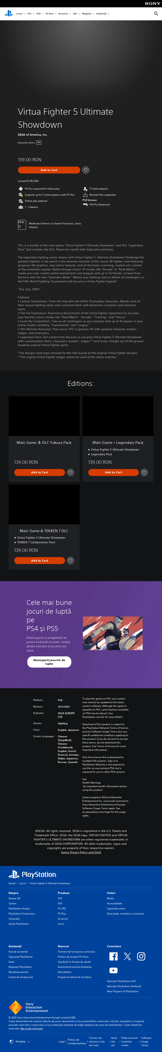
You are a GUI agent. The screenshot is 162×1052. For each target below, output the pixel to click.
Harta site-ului (114, 1041)
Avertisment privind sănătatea (75, 967)
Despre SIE (14, 898)
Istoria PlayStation (19, 923)
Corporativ (14, 918)
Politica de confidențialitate (77, 1041)
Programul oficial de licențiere (74, 977)
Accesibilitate (114, 903)
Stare (11, 962)
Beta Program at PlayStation (122, 991)
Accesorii (63, 13)
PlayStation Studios (19, 908)
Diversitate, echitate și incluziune (125, 913)
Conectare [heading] (114, 946)
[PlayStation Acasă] (9, 13)
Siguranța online (116, 908)
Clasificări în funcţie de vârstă (74, 962)
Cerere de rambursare (21, 977)
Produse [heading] (63, 893)
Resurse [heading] (63, 946)
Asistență (101, 13)
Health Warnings (91, 782)
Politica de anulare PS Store (73, 956)
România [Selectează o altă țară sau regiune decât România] (20, 1041)
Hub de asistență (18, 951)
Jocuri (19, 13)
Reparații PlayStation (20, 967)
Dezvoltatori (64, 972)
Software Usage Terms (146, 1041)
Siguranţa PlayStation (21, 956)
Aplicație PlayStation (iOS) (121, 981)
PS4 (38, 13)
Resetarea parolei (18, 972)
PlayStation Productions (22, 913)
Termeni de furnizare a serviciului (76, 951)
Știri (75, 13)
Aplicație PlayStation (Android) (124, 986)
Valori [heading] (111, 893)
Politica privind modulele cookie (129, 1041)
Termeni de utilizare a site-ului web (97, 1041)
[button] (49, 662)
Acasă (12, 883)
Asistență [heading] (15, 946)
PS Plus (49, 13)
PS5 (29, 13)
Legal (62, 1041)
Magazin (86, 13)
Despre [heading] (13, 893)
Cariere (13, 903)
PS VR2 (62, 908)
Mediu (110, 898)
